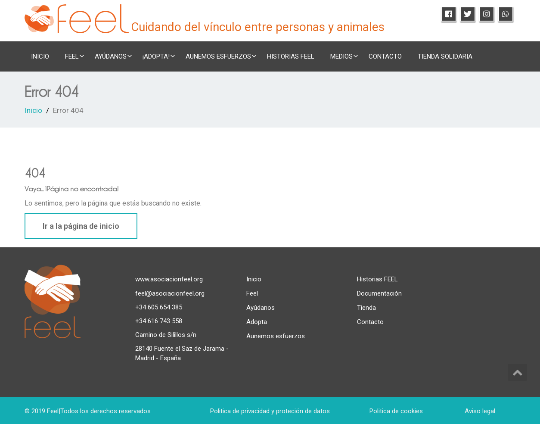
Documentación (379, 293)
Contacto (385, 56)
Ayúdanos (113, 56)
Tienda (366, 308)
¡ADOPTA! (159, 56)
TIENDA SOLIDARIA (445, 56)
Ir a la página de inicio (81, 226)
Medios (344, 56)
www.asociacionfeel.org (169, 279)
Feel (252, 293)
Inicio (40, 56)
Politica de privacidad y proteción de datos (270, 411)
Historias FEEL (290, 56)
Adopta (256, 322)
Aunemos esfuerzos (221, 56)
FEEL (74, 56)
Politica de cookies (396, 411)
